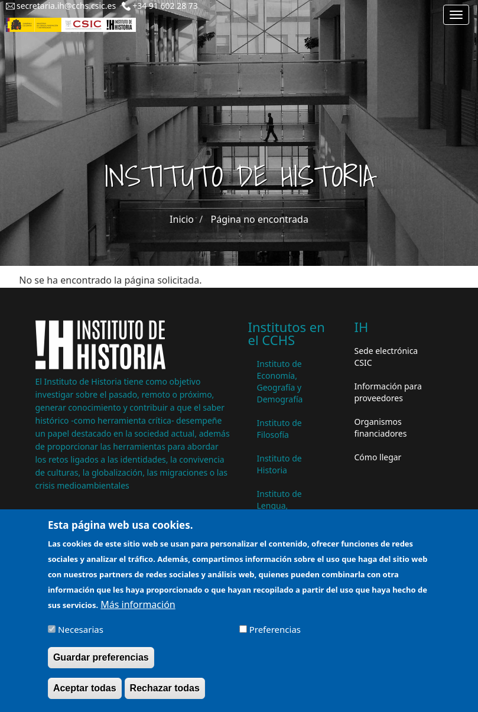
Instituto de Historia (279, 464)
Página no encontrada (259, 219)
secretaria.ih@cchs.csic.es (66, 5)
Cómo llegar (378, 457)
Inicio (182, 219)
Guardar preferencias (101, 665)
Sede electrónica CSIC (386, 356)
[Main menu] (456, 15)
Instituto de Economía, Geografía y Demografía (280, 381)
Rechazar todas (165, 696)
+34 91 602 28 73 (165, 5)
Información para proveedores (388, 392)
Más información (137, 612)
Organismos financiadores (381, 427)
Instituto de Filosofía (279, 428)
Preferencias (275, 637)
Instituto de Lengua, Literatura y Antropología (282, 511)
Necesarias (80, 637)
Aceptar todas (84, 696)
